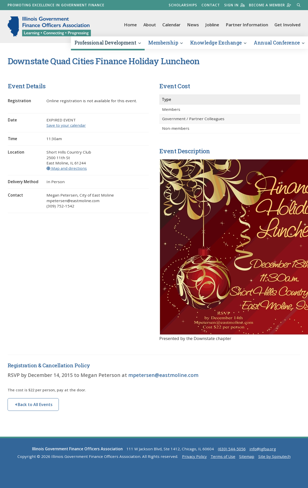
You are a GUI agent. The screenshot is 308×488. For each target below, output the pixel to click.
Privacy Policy (194, 456)
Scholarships (183, 5)
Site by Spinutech (274, 456)
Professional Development (107, 42)
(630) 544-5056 (232, 448)
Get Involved (287, 25)
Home (130, 25)
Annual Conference (279, 42)
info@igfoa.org (262, 448)
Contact (210, 5)
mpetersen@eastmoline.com (163, 375)
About (149, 25)
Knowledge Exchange (218, 42)
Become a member (270, 5)
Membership (165, 42)
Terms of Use (223, 456)
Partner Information (247, 25)
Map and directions (66, 168)
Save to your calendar (66, 125)
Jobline (212, 25)
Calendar (171, 25)
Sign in (234, 5)
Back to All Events (34, 404)
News (193, 25)
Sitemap (246, 456)
